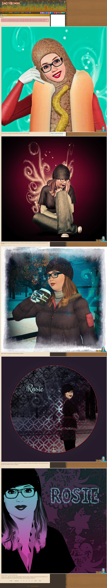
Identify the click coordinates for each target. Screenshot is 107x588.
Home (3, 13)
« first (11, 580)
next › (36, 580)
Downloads (17, 13)
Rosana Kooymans (34, 586)
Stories (22, 13)
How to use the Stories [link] (57, 133)
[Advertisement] (59, 21)
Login (61, 2)
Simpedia (10, 13)
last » (40, 580)
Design (28, 586)
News (6, 13)
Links (32, 13)
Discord (27, 13)
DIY (30, 13)
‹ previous (16, 580)
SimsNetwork (11, 4)
